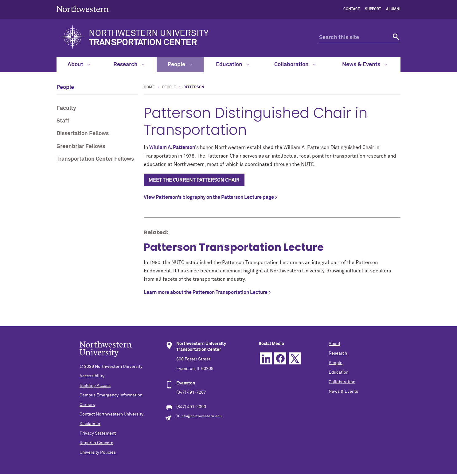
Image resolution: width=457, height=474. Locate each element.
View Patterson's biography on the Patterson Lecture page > (210, 197)
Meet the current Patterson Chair (194, 180)
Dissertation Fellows (83, 133)
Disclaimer (90, 424)
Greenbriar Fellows (81, 146)
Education (232, 64)
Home (149, 87)
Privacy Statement (98, 433)
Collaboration (295, 64)
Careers (87, 405)
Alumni (393, 9)
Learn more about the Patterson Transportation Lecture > (207, 292)
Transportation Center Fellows (95, 159)
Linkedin (266, 358)
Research (129, 64)
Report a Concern (96, 443)
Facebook (280, 358)
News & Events (364, 64)
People (180, 64)
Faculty (66, 108)
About (79, 64)
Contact (351, 9)
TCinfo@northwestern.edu (199, 416)
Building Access (95, 386)
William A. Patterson (172, 147)
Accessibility (92, 376)
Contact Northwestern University (111, 414)
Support (373, 9)
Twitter (295, 358)
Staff (63, 121)
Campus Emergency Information (111, 395)
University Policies (98, 452)
